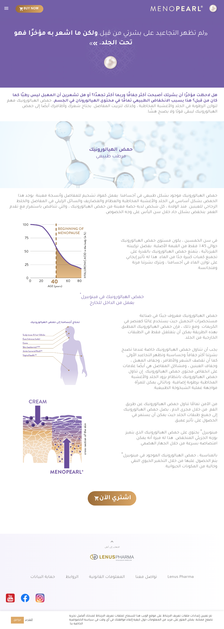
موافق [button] (17, 620)
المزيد (29, 620)
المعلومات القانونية (107, 577)
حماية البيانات (42, 577)
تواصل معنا (146, 577)
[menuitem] (30, 8)
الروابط (72, 577)
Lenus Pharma (181, 577)
